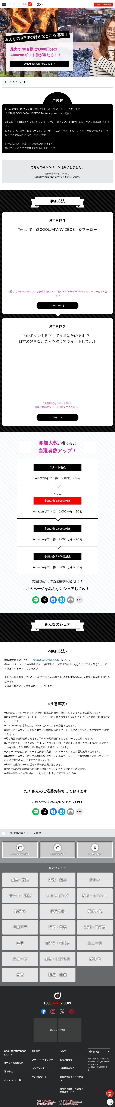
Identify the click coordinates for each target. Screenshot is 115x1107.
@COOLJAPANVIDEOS (46, 660)
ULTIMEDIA (61, 1102)
